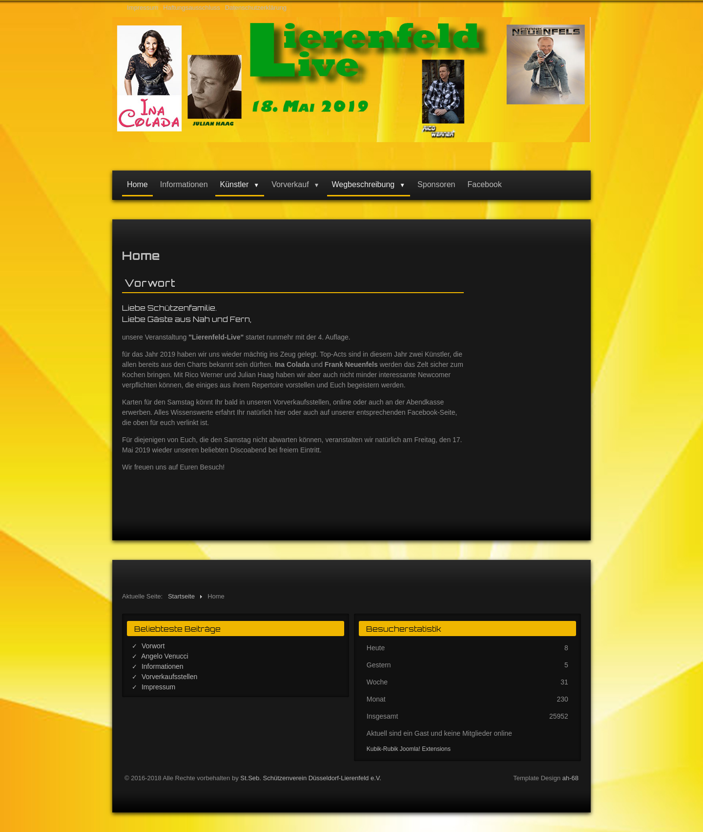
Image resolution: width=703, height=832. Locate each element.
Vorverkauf (290, 184)
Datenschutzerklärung (256, 7)
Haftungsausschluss (191, 7)
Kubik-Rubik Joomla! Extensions (409, 749)
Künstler (234, 184)
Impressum (142, 7)
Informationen (184, 184)
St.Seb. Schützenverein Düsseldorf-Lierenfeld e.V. (310, 778)
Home (137, 184)
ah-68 (570, 778)
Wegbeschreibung (363, 184)
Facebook (484, 184)
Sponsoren (436, 184)
